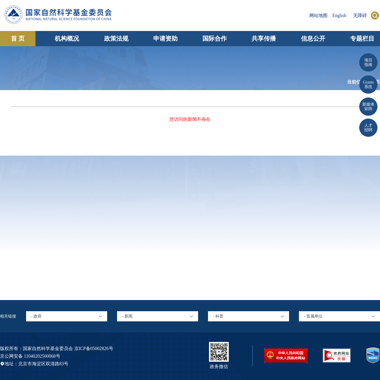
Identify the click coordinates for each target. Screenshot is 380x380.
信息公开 (313, 38)
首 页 (18, 38)
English (339, 15)
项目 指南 (368, 62)
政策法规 (116, 38)
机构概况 (67, 38)
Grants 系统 (368, 84)
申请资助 (165, 38)
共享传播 (264, 38)
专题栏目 (362, 38)
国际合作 (214, 38)
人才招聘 (368, 127)
